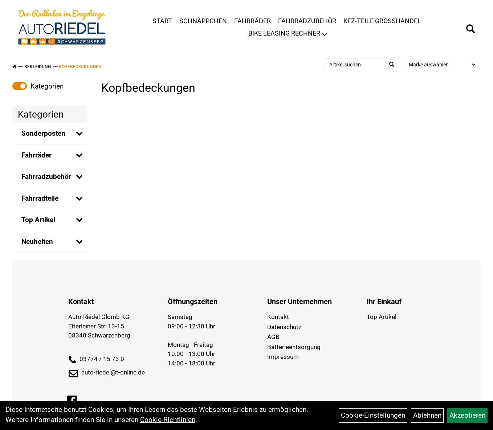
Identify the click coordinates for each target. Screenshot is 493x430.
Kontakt (278, 316)
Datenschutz (284, 327)
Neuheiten (37, 241)
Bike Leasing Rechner (287, 33)
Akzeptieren (467, 415)
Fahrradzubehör (307, 21)
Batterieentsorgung (294, 347)
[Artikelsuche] (470, 30)
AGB (273, 336)
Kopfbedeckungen (80, 66)
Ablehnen (427, 415)
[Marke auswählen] (440, 64)
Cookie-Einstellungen (373, 415)
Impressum (283, 356)
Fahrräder (252, 21)
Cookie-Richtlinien (167, 419)
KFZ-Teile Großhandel (382, 21)
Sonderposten (43, 133)
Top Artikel (38, 220)
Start (162, 21)
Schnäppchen (203, 21)
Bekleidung (37, 66)
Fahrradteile (39, 198)
